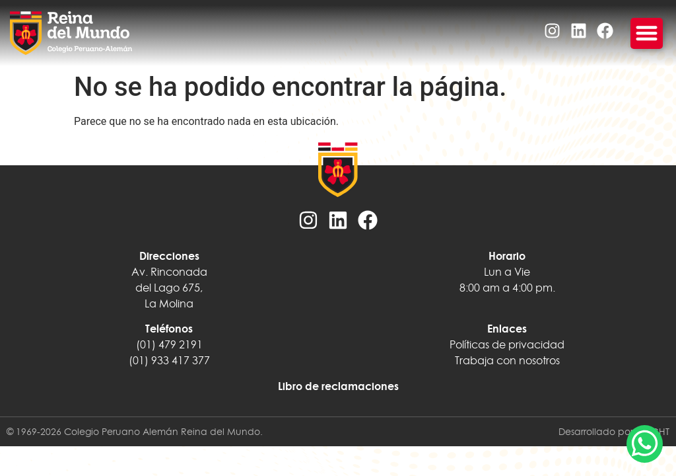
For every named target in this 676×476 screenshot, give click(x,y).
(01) (139, 360)
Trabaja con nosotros (507, 360)
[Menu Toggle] (646, 33)
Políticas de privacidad (507, 344)
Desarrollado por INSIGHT (613, 431)
